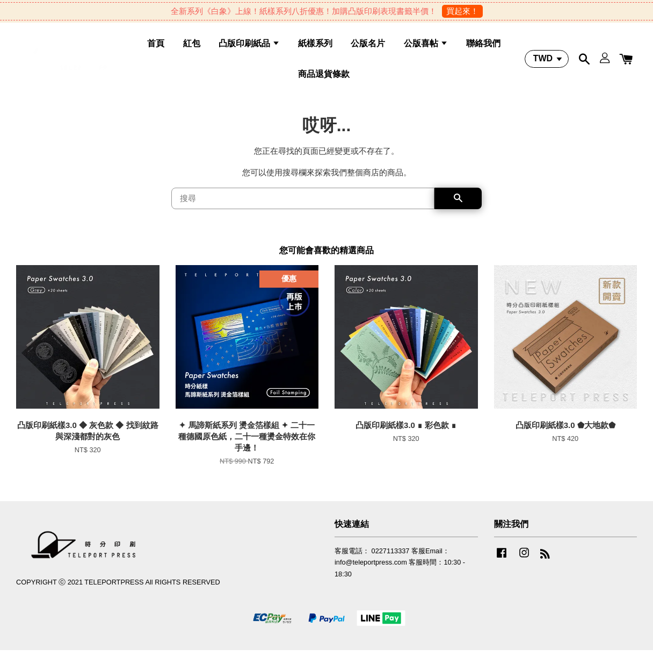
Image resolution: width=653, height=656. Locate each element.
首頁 (155, 46)
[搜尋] (302, 204)
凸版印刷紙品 (249, 46)
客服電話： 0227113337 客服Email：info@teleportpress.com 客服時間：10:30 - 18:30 (400, 568)
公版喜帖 (426, 46)
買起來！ (462, 11)
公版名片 (368, 46)
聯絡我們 (483, 46)
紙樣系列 (315, 46)
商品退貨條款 (324, 76)
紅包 (191, 46)
